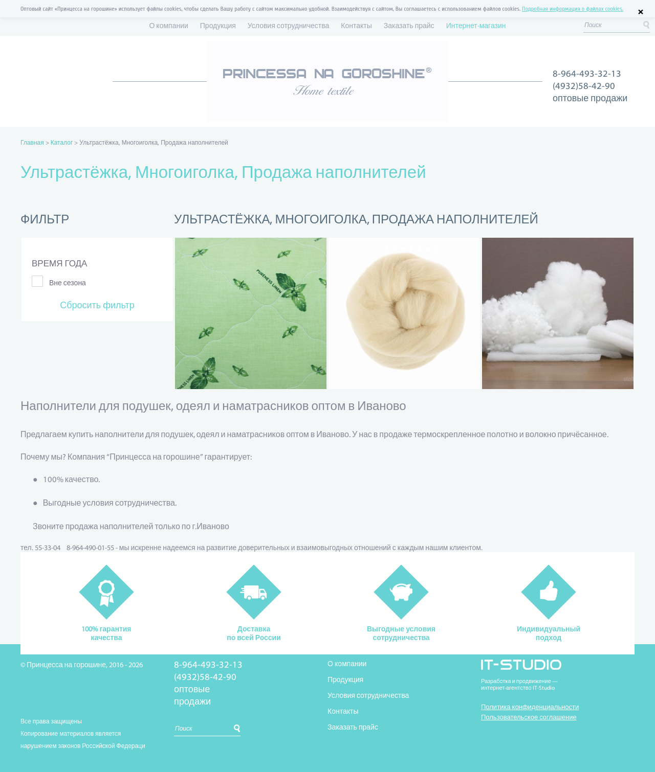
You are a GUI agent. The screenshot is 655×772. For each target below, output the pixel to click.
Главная (32, 143)
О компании (168, 26)
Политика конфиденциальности (530, 707)
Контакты (356, 26)
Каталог (62, 143)
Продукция (218, 26)
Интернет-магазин (476, 26)
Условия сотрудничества (288, 26)
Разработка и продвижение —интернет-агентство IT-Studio (519, 685)
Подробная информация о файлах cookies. (572, 8)
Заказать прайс (409, 26)
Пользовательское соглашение (529, 717)
